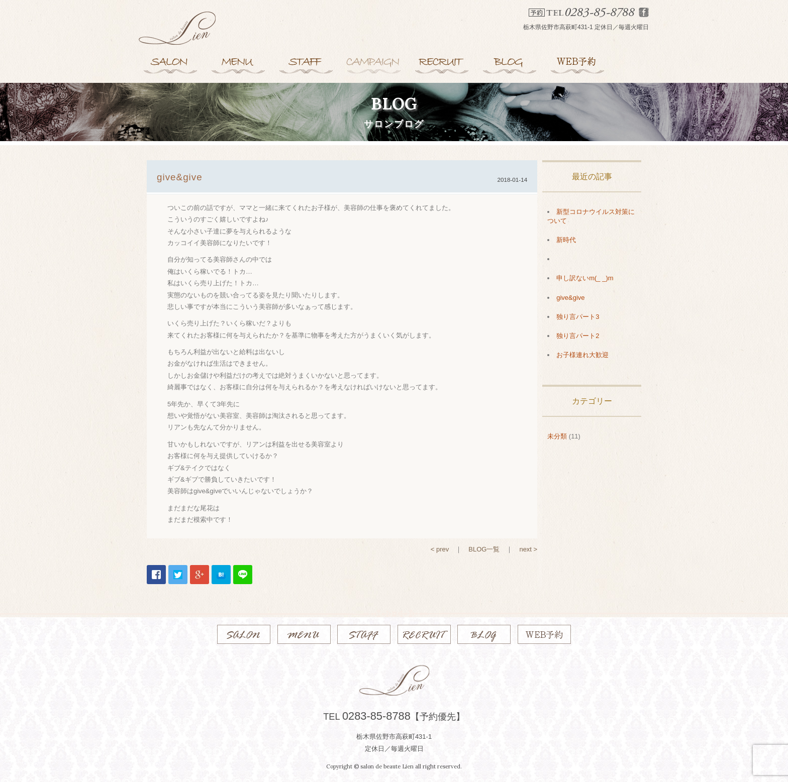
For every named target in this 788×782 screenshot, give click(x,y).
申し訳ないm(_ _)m (584, 278)
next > (528, 549)
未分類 (557, 436)
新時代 (566, 240)
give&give (570, 297)
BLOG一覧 (484, 549)
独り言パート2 (577, 336)
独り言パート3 (577, 316)
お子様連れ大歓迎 (582, 355)
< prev (440, 549)
